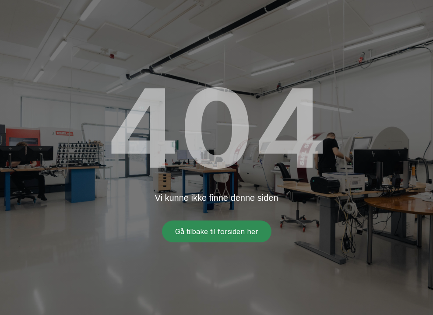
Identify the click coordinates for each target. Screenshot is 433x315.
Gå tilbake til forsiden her (216, 231)
